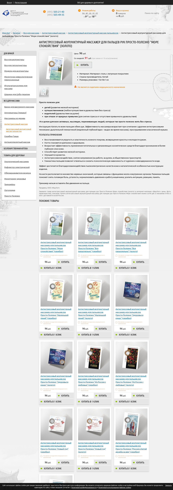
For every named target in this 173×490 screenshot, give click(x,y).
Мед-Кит (6, 33)
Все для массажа (31, 33)
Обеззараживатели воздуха (17, 173)
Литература (14, 206)
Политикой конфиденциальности (84, 487)
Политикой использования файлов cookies (114, 487)
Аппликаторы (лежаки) (15, 113)
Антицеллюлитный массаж (17, 142)
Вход (9, 2)
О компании (46, 466)
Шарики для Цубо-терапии (17, 94)
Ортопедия (9, 190)
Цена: (76, 53)
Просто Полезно (12, 196)
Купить (85, 64)
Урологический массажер (16, 161)
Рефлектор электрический (17, 167)
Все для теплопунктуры (15, 65)
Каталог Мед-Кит (16, 43)
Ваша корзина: (122, 10)
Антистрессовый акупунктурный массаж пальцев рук (93, 33)
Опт (104, 466)
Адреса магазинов (89, 466)
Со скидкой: (79, 58)
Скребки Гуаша (11, 136)
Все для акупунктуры (14, 59)
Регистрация (21, 2)
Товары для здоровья (14, 155)
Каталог (17, 33)
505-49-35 (55, 14)
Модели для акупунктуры (16, 71)
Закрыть (168, 485)
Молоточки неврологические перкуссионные (18, 78)
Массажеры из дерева (14, 118)
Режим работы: (89, 10)
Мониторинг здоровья (15, 179)
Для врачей (9, 53)
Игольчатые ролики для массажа (15, 87)
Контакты (114, 466)
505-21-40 (55, 11)
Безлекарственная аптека (16, 148)
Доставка (72, 466)
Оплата (60, 466)
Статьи (93, 24)
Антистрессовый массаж (53, 33)
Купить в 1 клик (52, 263)
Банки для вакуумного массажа (19, 107)
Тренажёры (9, 184)
